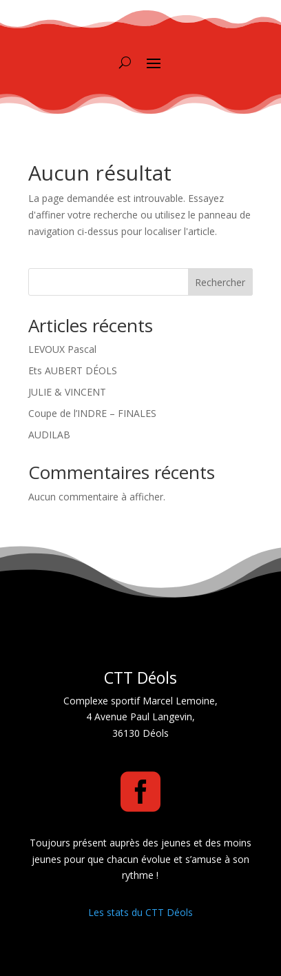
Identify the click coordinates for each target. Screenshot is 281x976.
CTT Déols (140, 678)
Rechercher (220, 282)
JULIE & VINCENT (67, 391)
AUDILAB (49, 434)
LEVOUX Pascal (62, 349)
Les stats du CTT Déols (140, 912)
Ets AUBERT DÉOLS (72, 370)
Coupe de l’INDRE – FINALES (92, 413)
